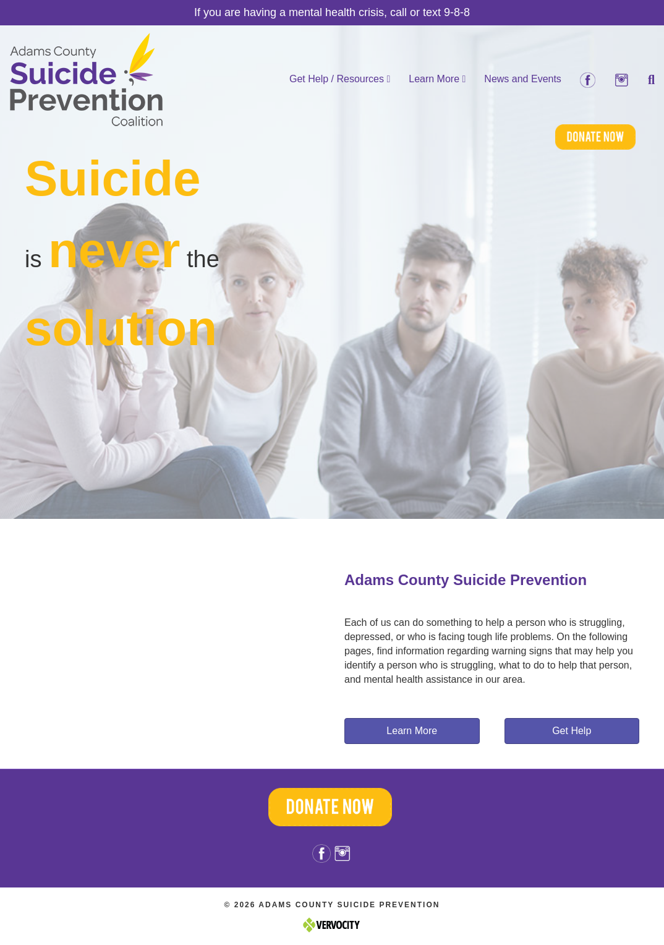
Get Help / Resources (339, 79)
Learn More (437, 79)
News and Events (522, 79)
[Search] (647, 80)
